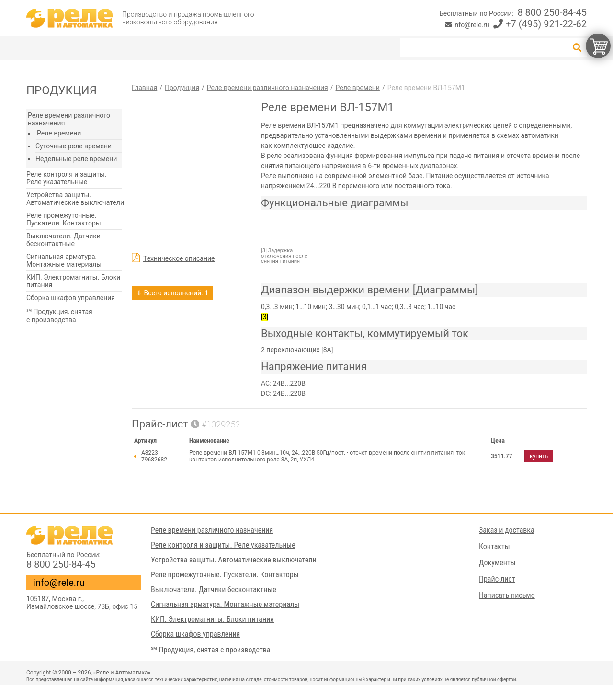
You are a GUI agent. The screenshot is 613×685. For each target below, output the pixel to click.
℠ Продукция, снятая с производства (59, 316)
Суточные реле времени (73, 146)
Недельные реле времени (76, 159)
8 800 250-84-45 (552, 12)
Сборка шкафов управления (70, 298)
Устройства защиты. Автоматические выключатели (75, 198)
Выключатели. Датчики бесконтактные (63, 239)
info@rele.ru (468, 25)
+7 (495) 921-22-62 (540, 24)
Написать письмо (507, 595)
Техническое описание (179, 258)
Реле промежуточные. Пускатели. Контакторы (63, 219)
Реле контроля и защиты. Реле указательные (66, 178)
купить (539, 456)
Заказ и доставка (506, 530)
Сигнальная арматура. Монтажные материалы (64, 260)
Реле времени (59, 133)
